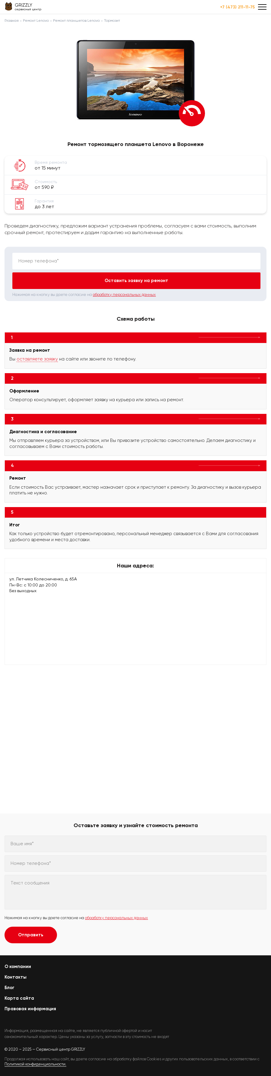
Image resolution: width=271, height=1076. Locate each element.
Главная (12, 20)
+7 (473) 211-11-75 (237, 7)
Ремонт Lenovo (36, 20)
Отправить (30, 935)
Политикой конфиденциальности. (35, 1064)
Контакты (16, 977)
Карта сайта (19, 998)
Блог (9, 987)
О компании (18, 966)
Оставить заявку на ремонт (136, 280)
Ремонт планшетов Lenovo (76, 20)
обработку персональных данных (124, 294)
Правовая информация (30, 1008)
